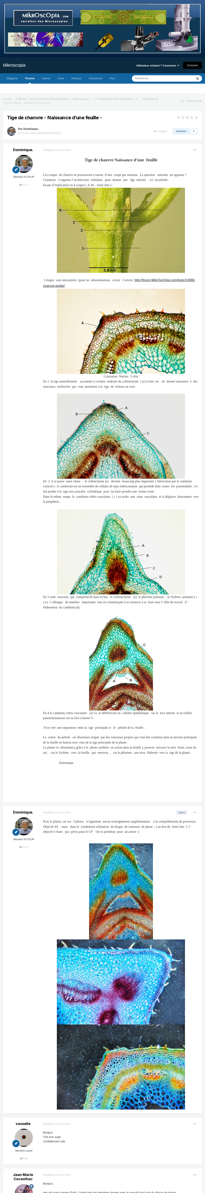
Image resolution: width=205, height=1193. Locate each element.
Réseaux (76, 78)
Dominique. (30, 128)
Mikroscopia (14, 65)
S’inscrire (192, 65)
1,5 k (23, 184)
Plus (112, 78)
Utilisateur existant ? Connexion (157, 65)
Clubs (60, 78)
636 (24, 1158)
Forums (30, 80)
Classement (96, 78)
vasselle (23, 1124)
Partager (160, 131)
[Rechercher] (154, 78)
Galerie (46, 78)
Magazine (12, 78)
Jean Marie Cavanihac (23, 1177)
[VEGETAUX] (52, 133)
